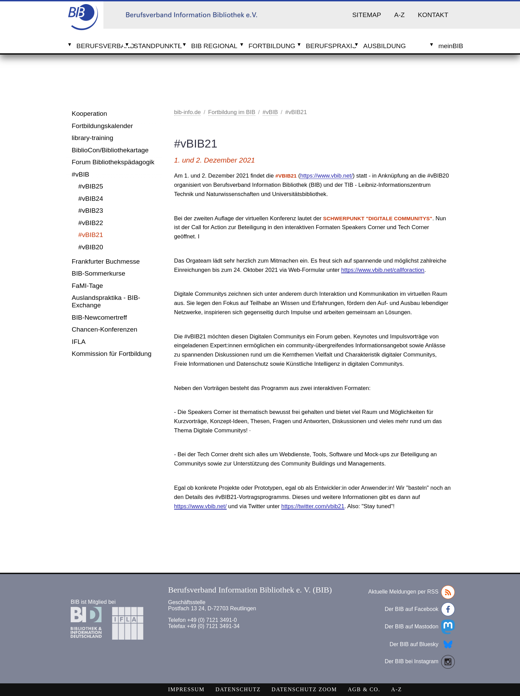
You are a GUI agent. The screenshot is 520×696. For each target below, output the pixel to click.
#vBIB (80, 174)
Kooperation (89, 113)
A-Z (399, 14)
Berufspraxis (329, 46)
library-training (92, 137)
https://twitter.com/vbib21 (313, 506)
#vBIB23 (90, 210)
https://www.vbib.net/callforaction (382, 270)
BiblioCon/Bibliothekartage (110, 150)
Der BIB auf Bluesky (422, 644)
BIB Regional (214, 46)
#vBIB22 (90, 222)
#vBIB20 (90, 247)
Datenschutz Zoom (304, 689)
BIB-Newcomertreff (99, 317)
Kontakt (433, 14)
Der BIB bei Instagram (420, 662)
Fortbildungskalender (102, 125)
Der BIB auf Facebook (420, 609)
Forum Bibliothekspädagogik (113, 162)
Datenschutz (238, 689)
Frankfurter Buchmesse (106, 261)
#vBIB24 (90, 198)
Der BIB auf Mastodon (420, 627)
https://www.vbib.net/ (326, 175)
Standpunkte (157, 46)
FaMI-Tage (87, 285)
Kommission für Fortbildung (112, 353)
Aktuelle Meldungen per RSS (411, 592)
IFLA (79, 341)
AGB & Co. (364, 689)
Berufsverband (99, 46)
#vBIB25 (90, 186)
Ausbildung (384, 46)
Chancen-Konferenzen (104, 329)
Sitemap (366, 14)
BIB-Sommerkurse (98, 273)
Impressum (186, 689)
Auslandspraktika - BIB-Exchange (106, 301)
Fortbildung (272, 46)
